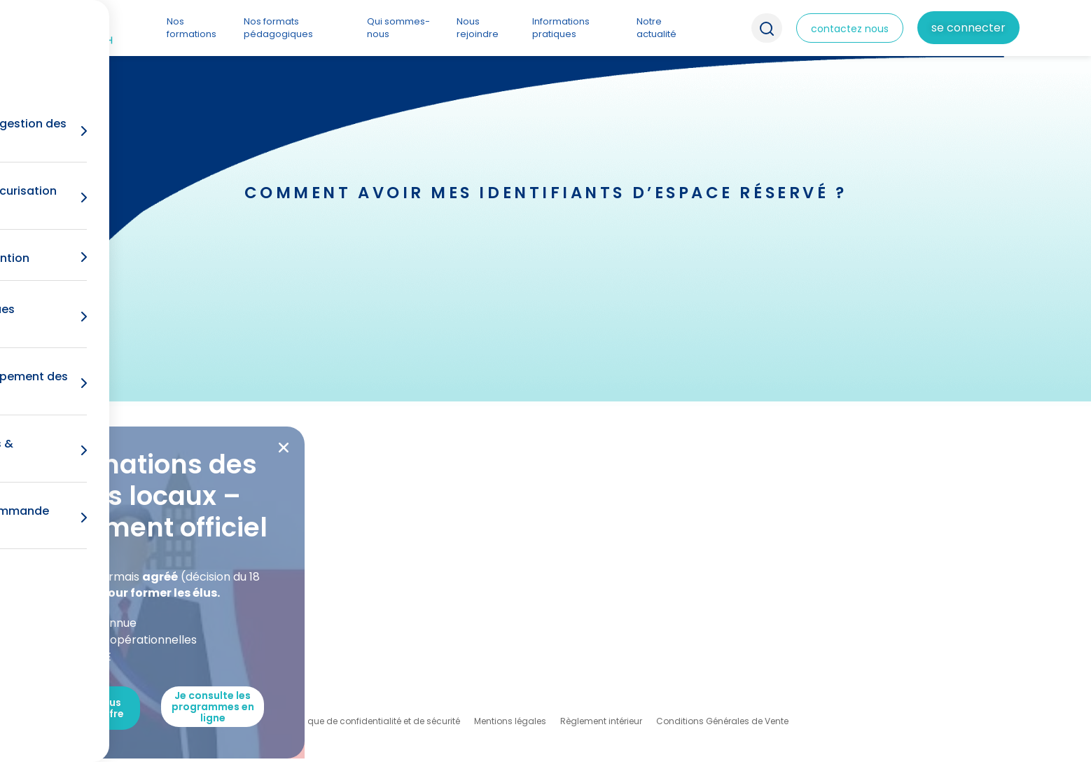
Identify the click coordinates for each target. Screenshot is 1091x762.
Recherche (766, 28)
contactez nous (850, 29)
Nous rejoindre (478, 28)
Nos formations (191, 28)
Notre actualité (656, 28)
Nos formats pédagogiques (278, 28)
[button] (284, 448)
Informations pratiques (561, 28)
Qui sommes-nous (398, 28)
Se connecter (968, 28)
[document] (545, 381)
